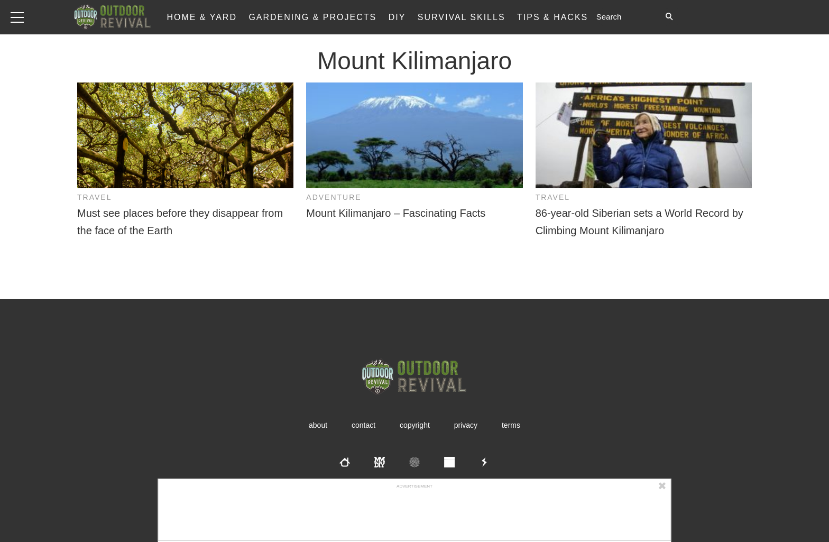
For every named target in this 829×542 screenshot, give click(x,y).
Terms (511, 425)
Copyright (415, 425)
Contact (363, 425)
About (318, 425)
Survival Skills (461, 17)
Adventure (333, 197)
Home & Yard (202, 17)
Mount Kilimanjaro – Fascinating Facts (395, 213)
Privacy (465, 425)
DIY (397, 17)
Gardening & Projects (312, 17)
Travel (94, 197)
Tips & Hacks (552, 17)
